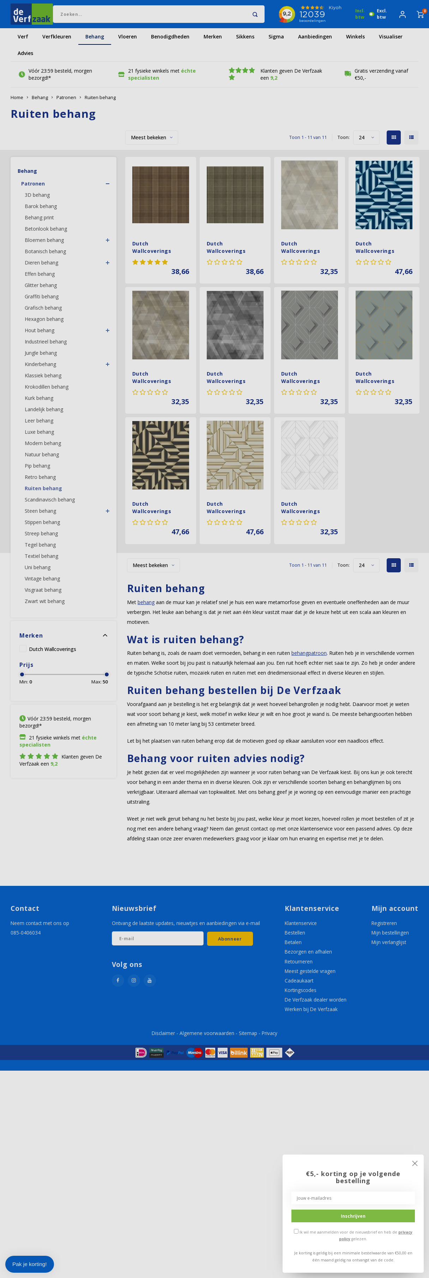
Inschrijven (353, 1216)
